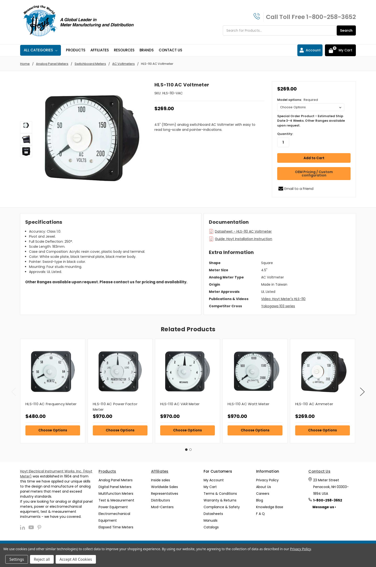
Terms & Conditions (220, 491)
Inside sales (160, 478)
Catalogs (211, 525)
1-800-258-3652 (331, 17)
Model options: (297, 99)
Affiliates (99, 50)
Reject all (42, 559)
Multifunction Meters (116, 491)
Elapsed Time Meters (116, 525)
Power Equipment (113, 505)
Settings (16, 559)
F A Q (260, 512)
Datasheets (213, 512)
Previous (13, 390)
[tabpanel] (52, 389)
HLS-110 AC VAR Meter (180, 401)
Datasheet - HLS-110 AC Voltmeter (243, 229)
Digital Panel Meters (115, 485)
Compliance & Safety (222, 505)
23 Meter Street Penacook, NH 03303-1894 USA (331, 485)
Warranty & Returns (220, 498)
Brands (147, 50)
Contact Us (170, 50)
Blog (259, 498)
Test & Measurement (116, 498)
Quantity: (285, 134)
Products (75, 50)
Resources (124, 50)
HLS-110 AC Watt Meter (248, 401)
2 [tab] (190, 447)
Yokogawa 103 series (278, 304)
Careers (262, 491)
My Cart (210, 485)
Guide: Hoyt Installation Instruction (243, 237)
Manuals (210, 518)
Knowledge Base (269, 505)
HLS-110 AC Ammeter (314, 401)
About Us (263, 485)
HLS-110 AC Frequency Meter (51, 401)
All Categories (40, 50)
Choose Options (52, 428)
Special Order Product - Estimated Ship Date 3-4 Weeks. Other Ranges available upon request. (311, 121)
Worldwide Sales (164, 485)
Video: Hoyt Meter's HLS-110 (283, 297)
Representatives (164, 491)
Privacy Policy (267, 478)
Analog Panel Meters (116, 478)
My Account (214, 478)
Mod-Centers (162, 505)
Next (362, 390)
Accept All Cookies (75, 559)
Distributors (160, 498)
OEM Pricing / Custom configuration (314, 172)
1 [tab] (186, 447)
